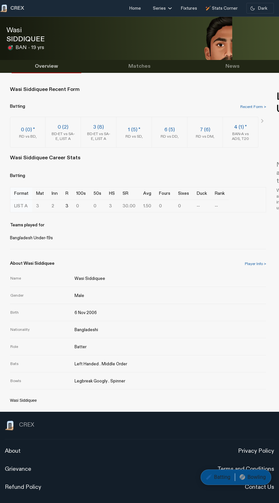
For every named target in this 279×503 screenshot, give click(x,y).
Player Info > (255, 263)
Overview (46, 66)
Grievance (18, 469)
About (13, 451)
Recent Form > (253, 106)
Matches (139, 66)
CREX (19, 425)
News (232, 66)
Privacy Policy (256, 451)
